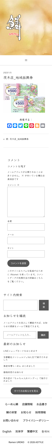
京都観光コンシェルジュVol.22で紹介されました (25, 358)
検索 (44, 305)
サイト (10, 248)
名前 (9, 221)
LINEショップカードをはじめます (20, 351)
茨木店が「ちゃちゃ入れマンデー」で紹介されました (25, 379)
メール (10, 234)
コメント (13, 185)
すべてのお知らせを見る (26, 391)
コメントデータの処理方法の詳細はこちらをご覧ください (25, 278)
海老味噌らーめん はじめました (19, 366)
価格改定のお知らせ (13, 372)
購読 (43, 335)
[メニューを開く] (26, 60)
